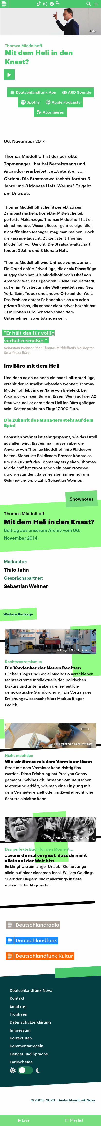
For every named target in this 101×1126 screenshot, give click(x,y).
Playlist (76, 1120)
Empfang (18, 1006)
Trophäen (18, 1014)
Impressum (20, 1030)
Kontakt (17, 998)
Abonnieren (50, 112)
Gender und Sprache (29, 1053)
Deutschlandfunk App (33, 92)
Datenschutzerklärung (30, 1022)
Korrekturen (21, 1037)
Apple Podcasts (63, 102)
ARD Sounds (76, 92)
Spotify (30, 102)
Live (25, 1120)
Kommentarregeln (26, 1045)
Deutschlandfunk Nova (31, 990)
